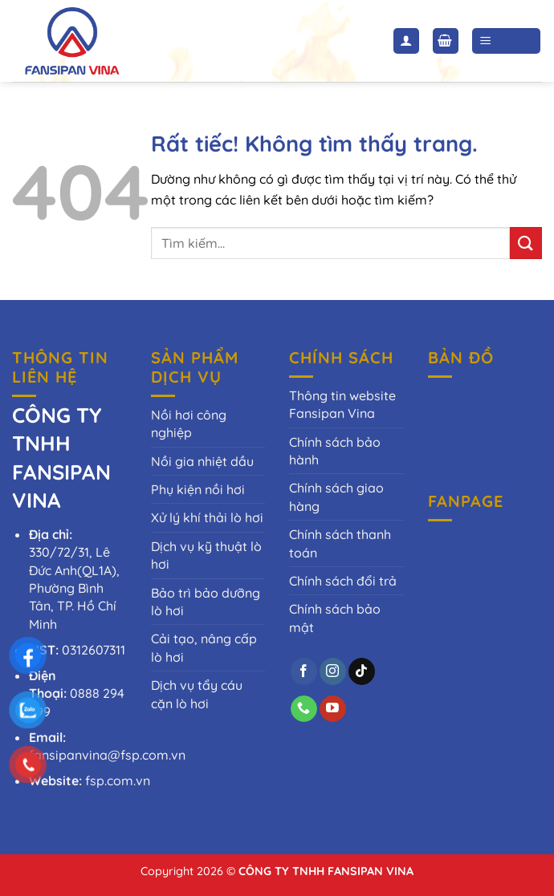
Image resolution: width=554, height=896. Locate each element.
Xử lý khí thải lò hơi (207, 517)
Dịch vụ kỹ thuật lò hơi (206, 555)
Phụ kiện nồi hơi (198, 489)
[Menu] (506, 41)
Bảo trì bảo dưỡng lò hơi (205, 601)
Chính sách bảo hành (335, 451)
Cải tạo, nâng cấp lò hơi (204, 647)
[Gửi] (526, 242)
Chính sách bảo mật (335, 617)
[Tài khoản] (406, 41)
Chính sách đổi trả (343, 581)
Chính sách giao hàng (336, 496)
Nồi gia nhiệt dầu (202, 461)
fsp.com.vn (117, 780)
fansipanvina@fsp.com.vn (107, 755)
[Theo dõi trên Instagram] (333, 671)
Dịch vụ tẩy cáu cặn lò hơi (196, 694)
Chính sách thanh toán (340, 543)
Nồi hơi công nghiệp (188, 423)
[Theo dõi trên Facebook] (304, 671)
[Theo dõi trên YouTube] (333, 709)
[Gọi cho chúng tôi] (304, 709)
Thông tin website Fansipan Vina (342, 404)
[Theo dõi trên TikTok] (361, 671)
